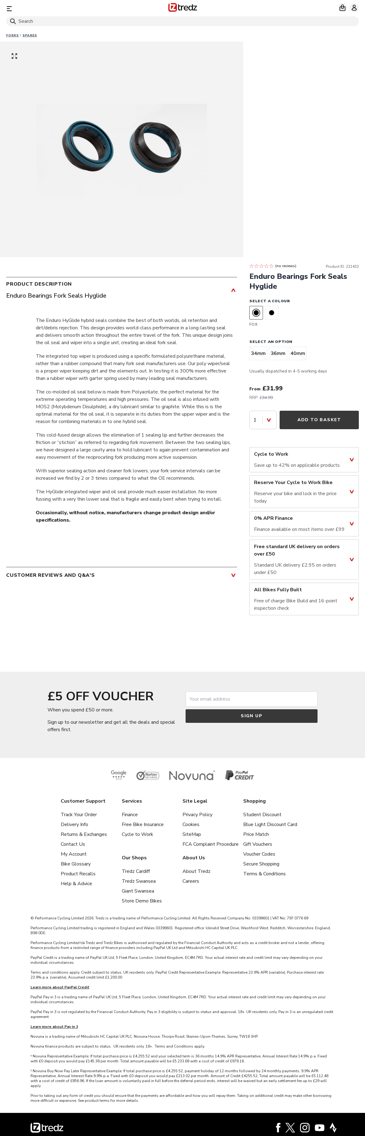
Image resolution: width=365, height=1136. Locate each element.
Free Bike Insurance (143, 824)
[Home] (182, 8)
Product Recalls (78, 873)
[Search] (182, 21)
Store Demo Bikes (142, 901)
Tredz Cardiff (136, 871)
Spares (30, 35)
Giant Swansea (138, 891)
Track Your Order (79, 814)
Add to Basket (319, 420)
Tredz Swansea (139, 881)
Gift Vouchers (257, 844)
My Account (74, 854)
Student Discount (262, 814)
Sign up (251, 716)
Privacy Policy (197, 814)
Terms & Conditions (264, 873)
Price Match (256, 834)
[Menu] (64, 8)
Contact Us (73, 844)
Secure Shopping (261, 864)
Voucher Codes (259, 854)
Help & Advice (76, 883)
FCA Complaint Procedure (210, 844)
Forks (12, 35)
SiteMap (191, 834)
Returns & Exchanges (84, 834)
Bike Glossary (76, 864)
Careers (190, 881)
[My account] (354, 7)
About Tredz (196, 871)
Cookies (190, 824)
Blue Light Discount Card (270, 824)
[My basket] (342, 7)
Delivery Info (74, 824)
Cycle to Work (137, 834)
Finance (130, 814)
